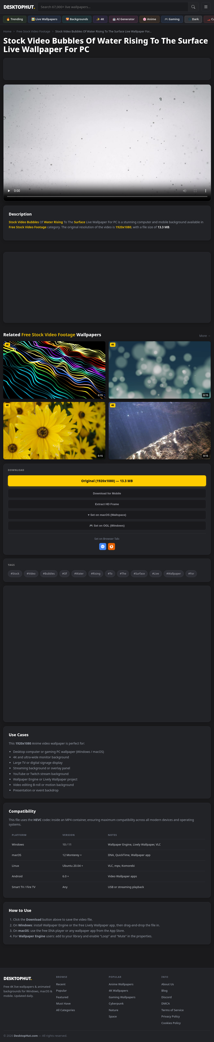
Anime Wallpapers (121, 984)
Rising (58, 222)
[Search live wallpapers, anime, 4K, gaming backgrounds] (113, 6)
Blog (164, 990)
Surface (79, 222)
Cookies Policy (171, 1023)
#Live (155, 573)
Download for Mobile (107, 493)
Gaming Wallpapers (122, 997)
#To (110, 573)
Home (7, 31)
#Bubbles (49, 573)
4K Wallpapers (118, 990)
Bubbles (33, 222)
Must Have (63, 1003)
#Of (64, 573)
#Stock (15, 573)
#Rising (96, 573)
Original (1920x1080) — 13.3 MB (107, 481)
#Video (31, 573)
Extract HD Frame (107, 504)
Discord (166, 997)
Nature (113, 1010)
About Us (167, 984)
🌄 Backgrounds (77, 19)
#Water (78, 573)
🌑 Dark (193, 19)
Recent (60, 984)
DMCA (165, 1003)
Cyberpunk (116, 1003)
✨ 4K (100, 19)
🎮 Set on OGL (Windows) (106, 525)
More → (205, 336)
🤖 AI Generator (123, 19)
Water (48, 222)
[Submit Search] (193, 6)
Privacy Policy (170, 1016)
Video (22, 222)
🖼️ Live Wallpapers (44, 19)
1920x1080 (123, 227)
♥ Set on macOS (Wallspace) (107, 515)
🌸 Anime (149, 19)
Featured (62, 997)
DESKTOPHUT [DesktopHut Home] (19, 7)
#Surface (139, 573)
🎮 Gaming (172, 19)
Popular (61, 990)
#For (191, 573)
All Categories (65, 1010)
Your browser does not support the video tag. (107, 143)
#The (123, 573)
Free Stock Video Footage (33, 31)
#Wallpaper (173, 573)
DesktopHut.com (26, 1036)
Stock (13, 222)
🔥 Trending (14, 19)
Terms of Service (172, 1010)
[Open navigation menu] (205, 6)
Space (113, 1016)
